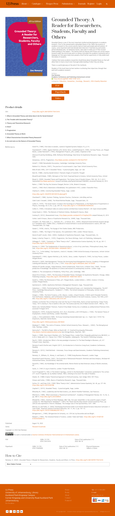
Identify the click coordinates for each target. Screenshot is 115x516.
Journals (82, 4)
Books (67, 493)
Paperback (60, 92)
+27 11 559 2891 (100, 490)
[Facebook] (7, 511)
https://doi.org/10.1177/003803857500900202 (78, 205)
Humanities (71, 81)
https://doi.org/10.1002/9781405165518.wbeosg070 (49, 194)
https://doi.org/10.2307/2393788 (43, 385)
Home (67, 490)
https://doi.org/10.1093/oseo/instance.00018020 (48, 322)
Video (58, 98)
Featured (68, 501)
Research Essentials (39, 426)
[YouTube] (18, 511)
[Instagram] (14, 511)
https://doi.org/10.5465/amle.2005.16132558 (80, 263)
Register (91, 4)
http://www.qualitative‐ (47, 181)
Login (99, 4)
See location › (10, 503)
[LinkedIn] (21, 511)
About (24, 4)
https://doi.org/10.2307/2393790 (43, 243)
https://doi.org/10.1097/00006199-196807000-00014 (64, 276)
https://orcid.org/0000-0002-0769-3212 (67, 79)
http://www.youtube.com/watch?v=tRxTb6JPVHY (71, 160)
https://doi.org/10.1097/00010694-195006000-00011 (53, 248)
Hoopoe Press (52, 4)
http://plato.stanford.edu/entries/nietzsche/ (46, 332)
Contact (67, 498)
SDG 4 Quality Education (99, 81)
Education (63, 81)
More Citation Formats (14, 464)
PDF (57, 85)
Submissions (67, 4)
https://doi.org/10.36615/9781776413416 (46, 111)
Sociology (79, 81)
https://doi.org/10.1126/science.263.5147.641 (51, 298)
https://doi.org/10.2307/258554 (50, 396)
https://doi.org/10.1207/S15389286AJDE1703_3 (48, 410)
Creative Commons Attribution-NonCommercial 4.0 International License (55, 435)
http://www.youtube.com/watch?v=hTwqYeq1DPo (75, 215)
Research (86, 81)
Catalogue (36, 4)
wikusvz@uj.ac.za (97, 495)
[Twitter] (10, 511)
